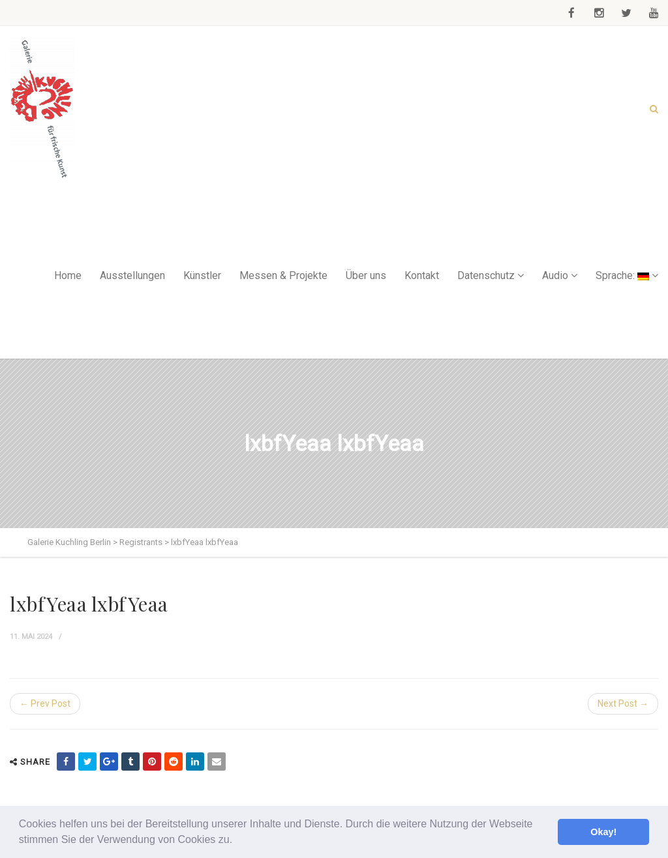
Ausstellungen (132, 275)
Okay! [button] (603, 832)
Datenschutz (486, 275)
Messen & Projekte (283, 275)
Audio (555, 275)
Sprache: (622, 275)
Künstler (202, 275)
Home (68, 275)
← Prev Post (45, 703)
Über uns (366, 275)
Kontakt (421, 275)
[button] (237, 841)
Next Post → (623, 703)
